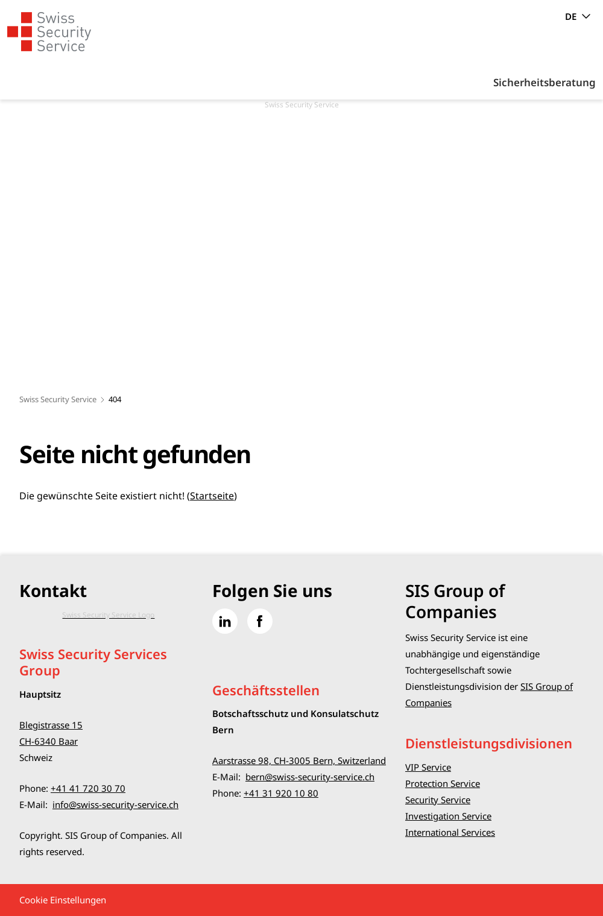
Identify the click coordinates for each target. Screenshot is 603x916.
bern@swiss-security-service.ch (309, 777)
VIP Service (428, 767)
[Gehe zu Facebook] (260, 621)
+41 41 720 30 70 (88, 788)
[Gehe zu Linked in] (225, 621)
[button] (566, 840)
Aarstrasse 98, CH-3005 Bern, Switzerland (299, 760)
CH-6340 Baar (48, 741)
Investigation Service (448, 816)
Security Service (437, 800)
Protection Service (442, 783)
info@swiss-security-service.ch (115, 804)
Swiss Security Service (57, 399)
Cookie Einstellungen (62, 900)
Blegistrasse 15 (51, 725)
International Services (450, 832)
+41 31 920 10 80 (281, 793)
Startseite (212, 495)
